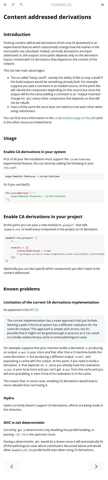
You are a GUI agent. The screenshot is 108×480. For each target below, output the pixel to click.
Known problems (22, 289)
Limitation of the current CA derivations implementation (51, 302)
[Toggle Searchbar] (21, 4)
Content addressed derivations (47, 17)
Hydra (9, 398)
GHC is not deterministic (24, 422)
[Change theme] (13, 4)
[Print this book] (102, 4)
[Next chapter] (96, 466)
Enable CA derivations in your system (35, 151)
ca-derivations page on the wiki (75, 118)
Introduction (17, 34)
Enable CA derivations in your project (43, 216)
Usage (10, 138)
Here (25, 434)
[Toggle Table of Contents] (5, 4)
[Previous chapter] (12, 466)
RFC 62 (34, 310)
